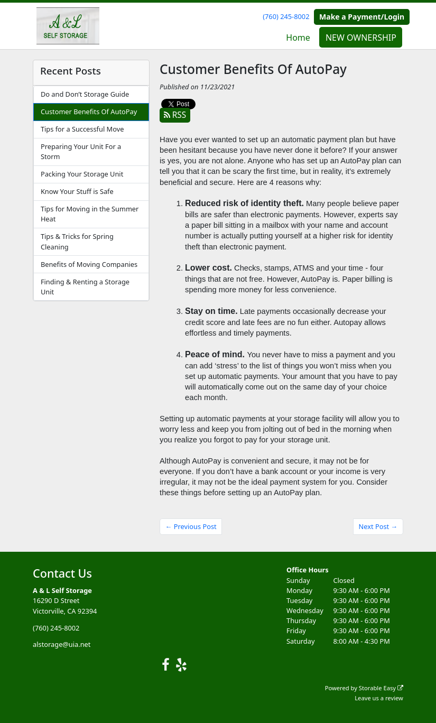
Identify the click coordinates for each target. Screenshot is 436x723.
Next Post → (378, 526)
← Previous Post (191, 526)
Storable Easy (381, 688)
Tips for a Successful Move (82, 129)
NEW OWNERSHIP (361, 37)
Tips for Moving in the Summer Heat (89, 214)
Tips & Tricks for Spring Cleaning (77, 241)
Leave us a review (379, 698)
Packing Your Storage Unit (82, 174)
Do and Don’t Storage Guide (85, 94)
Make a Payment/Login (361, 17)
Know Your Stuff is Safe (77, 191)
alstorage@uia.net (61, 644)
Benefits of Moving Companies (89, 264)
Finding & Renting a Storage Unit (85, 286)
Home (298, 37)
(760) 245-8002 (286, 16)
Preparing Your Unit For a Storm (81, 151)
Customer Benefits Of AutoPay (89, 111)
